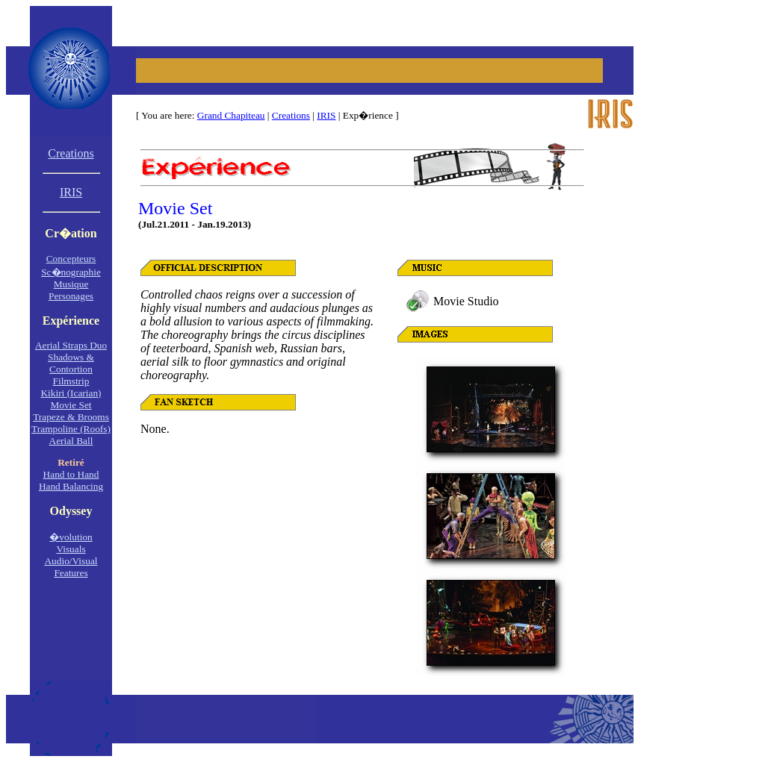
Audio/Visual (70, 560)
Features (70, 572)
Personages (71, 296)
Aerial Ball (71, 440)
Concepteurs (71, 258)
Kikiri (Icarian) (70, 393)
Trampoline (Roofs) (71, 428)
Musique (71, 284)
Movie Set (70, 404)
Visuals (70, 549)
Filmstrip (71, 381)
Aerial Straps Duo (71, 345)
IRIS (326, 115)
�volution (70, 537)
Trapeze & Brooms (71, 416)
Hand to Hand (71, 474)
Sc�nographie (71, 272)
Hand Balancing (71, 486)
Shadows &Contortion (71, 363)
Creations (291, 115)
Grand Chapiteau (231, 115)
